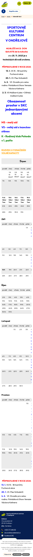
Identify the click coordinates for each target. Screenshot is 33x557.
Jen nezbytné (17, 554)
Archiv (8, 16)
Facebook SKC (9, 535)
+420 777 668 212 (10, 530)
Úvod (2, 16)
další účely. (20, 545)
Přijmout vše (7, 554)
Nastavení (26, 554)
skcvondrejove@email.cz (12, 533)
